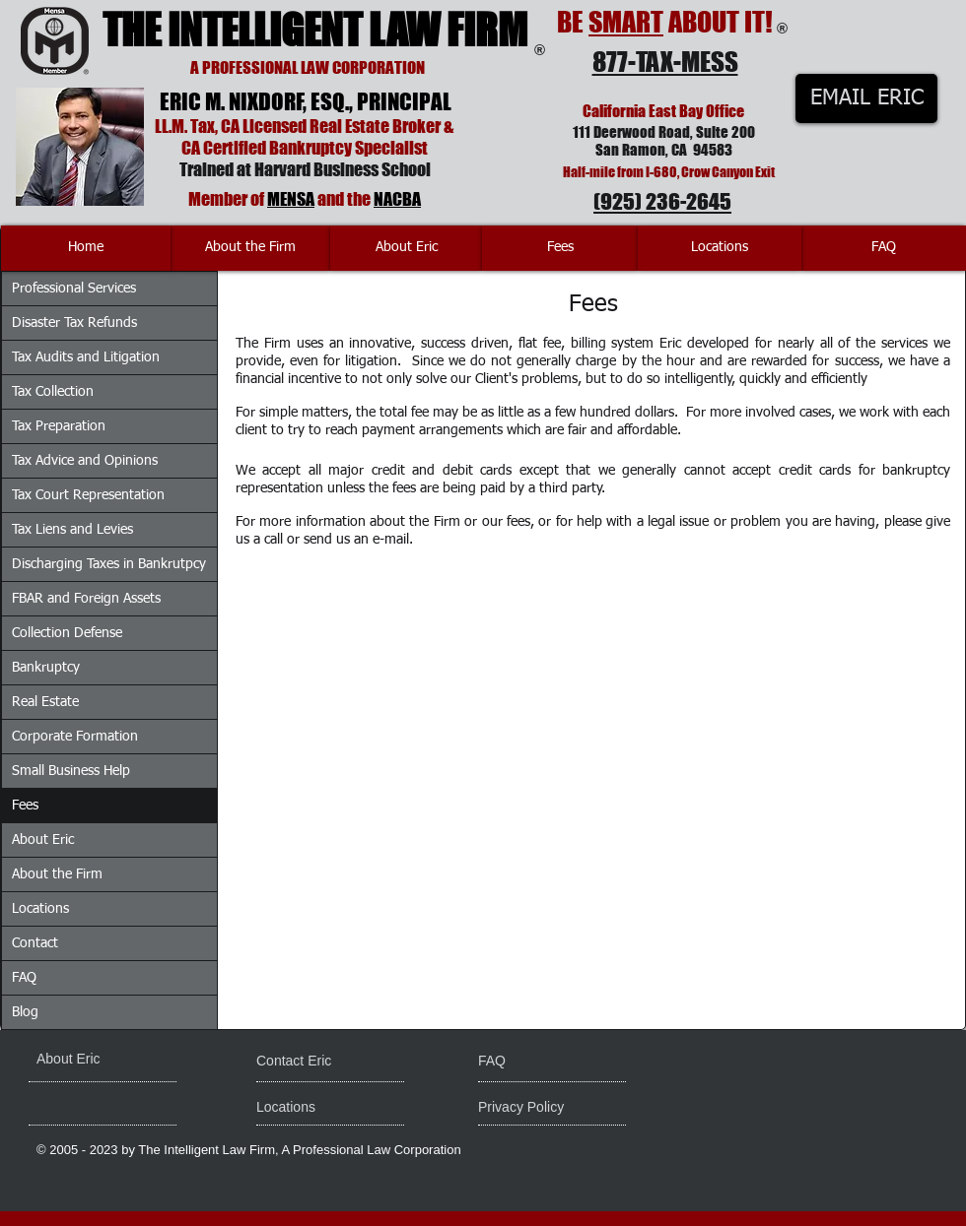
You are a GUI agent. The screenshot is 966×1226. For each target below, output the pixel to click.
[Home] (86, 248)
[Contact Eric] (307, 1061)
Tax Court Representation (88, 495)
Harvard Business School (342, 169)
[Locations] (719, 248)
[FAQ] (883, 248)
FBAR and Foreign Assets (86, 599)
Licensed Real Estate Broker (341, 126)
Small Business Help (71, 771)
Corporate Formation (75, 736)
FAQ (24, 978)
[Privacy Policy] (553, 1108)
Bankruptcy (46, 668)
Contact (35, 943)
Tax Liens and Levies (72, 530)
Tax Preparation (58, 426)
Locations (40, 909)
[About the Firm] (250, 248)
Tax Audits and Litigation (86, 357)
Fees (25, 805)
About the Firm (57, 874)
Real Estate (45, 702)
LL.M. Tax (185, 126)
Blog (25, 1012)
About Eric (43, 840)
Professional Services (74, 288)
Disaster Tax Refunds (74, 323)
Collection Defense (67, 633)
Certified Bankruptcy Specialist (315, 148)
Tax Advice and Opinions (85, 461)
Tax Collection (53, 392)
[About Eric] (406, 248)
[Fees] (560, 248)
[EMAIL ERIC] (866, 98)
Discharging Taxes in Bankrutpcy (109, 564)
